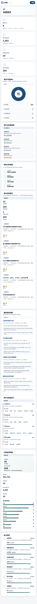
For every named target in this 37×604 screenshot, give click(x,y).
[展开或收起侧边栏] (10, 2)
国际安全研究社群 (8, 376)
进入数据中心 (7, 128)
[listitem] (18, 171)
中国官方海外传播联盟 (9, 357)
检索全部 (6, 400)
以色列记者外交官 (8, 321)
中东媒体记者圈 (7, 338)
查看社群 (6, 455)
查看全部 (6, 198)
